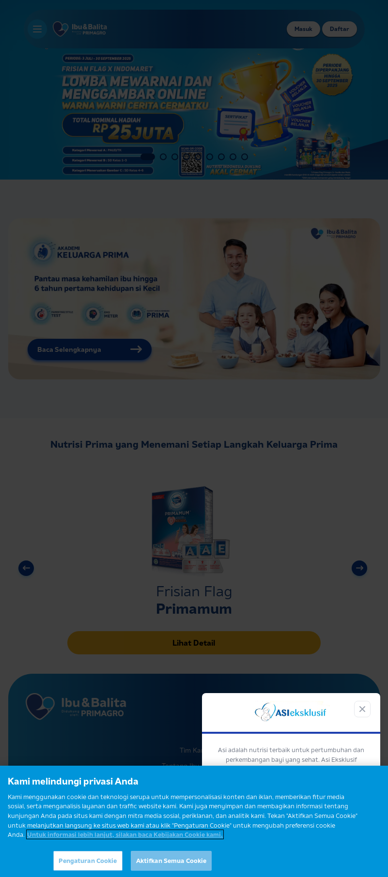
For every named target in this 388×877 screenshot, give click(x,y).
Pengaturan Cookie (88, 866)
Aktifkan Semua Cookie (171, 866)
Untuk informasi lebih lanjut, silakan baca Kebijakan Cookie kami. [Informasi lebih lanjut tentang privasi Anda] (125, 840)
